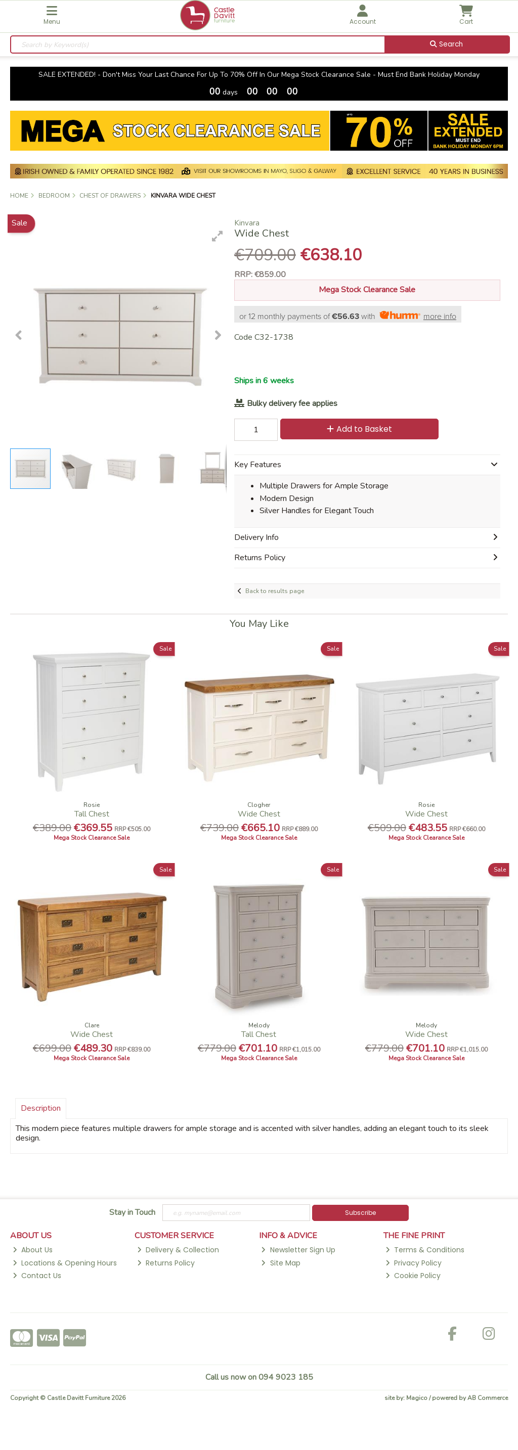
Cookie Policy (413, 1276)
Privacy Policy (413, 1263)
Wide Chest (259, 814)
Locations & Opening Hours (65, 1263)
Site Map (280, 1263)
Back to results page (274, 591)
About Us (33, 1250)
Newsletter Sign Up (298, 1250)
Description (41, 1108)
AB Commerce (487, 1398)
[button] (217, 236)
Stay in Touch (132, 1213)
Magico (416, 1398)
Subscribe (360, 1212)
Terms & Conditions (424, 1250)
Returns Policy (166, 1263)
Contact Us (37, 1276)
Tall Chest (91, 814)
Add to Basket (359, 429)
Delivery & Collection (178, 1250)
